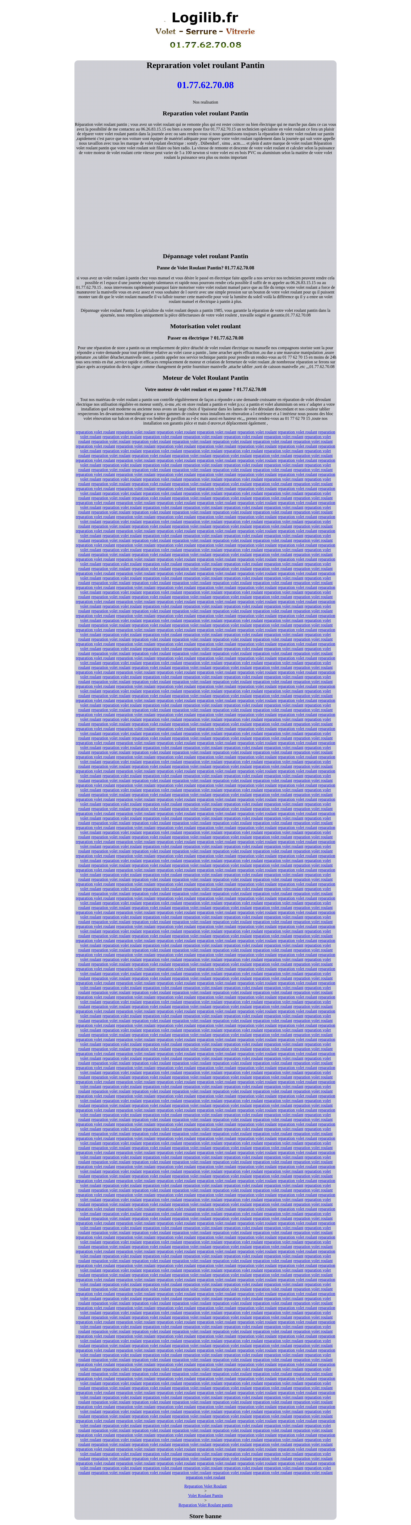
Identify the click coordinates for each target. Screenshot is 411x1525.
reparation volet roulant (95, 432)
